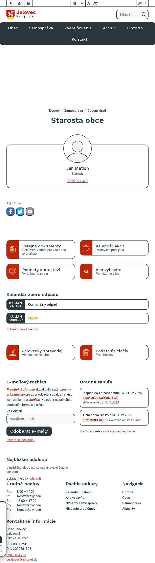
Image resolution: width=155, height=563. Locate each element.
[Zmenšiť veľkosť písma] (82, 3)
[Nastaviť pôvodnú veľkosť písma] (89, 3)
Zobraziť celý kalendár (22, 269)
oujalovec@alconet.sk (21, 500)
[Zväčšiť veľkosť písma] (95, 3)
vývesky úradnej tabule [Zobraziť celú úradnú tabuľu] (119, 372)
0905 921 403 (77, 121)
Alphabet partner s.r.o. (133, 542)
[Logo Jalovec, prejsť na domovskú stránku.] (21, 14)
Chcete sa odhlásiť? (20, 380)
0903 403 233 (16, 495)
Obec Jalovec (139, 547)
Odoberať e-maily (29, 371)
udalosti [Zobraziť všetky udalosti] (35, 419)
